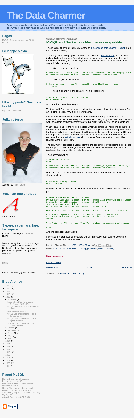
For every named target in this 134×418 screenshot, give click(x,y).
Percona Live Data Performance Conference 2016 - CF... (20, 303)
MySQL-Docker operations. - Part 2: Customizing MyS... (21, 324)
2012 (7, 346)
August (11, 333)
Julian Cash (19, 185)
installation (76, 259)
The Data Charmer (46, 15)
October (11, 328)
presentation (92, 259)
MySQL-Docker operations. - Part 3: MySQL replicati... (21, 319)
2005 (7, 366)
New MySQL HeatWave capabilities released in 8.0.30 (18, 384)
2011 (7, 349)
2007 (7, 360)
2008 (7, 357)
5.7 (54, 259)
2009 (7, 355)
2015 (7, 297)
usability (110, 259)
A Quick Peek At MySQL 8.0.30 (16, 397)
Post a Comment (53, 273)
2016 (7, 294)
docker (68, 259)
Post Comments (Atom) (72, 284)
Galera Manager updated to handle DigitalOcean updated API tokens (18, 389)
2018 (7, 288)
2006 (7, 363)
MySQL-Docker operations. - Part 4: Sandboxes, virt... (21, 315)
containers (60, 259)
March (11, 338)
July (10, 336)
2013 (7, 343)
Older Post (126, 278)
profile (5, 263)
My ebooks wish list (11, 110)
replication (102, 259)
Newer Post (52, 278)
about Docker (118, 48)
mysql (83, 259)
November (12, 299)
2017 (7, 291)
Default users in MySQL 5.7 (18, 311)
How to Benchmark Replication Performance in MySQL (16, 380)
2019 (7, 285)
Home (90, 278)
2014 (7, 341)
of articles (106, 48)
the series (95, 48)
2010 (7, 352)
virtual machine (72, 139)
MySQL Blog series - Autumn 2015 (18, 40)
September (13, 330)
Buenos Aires (107, 55)
